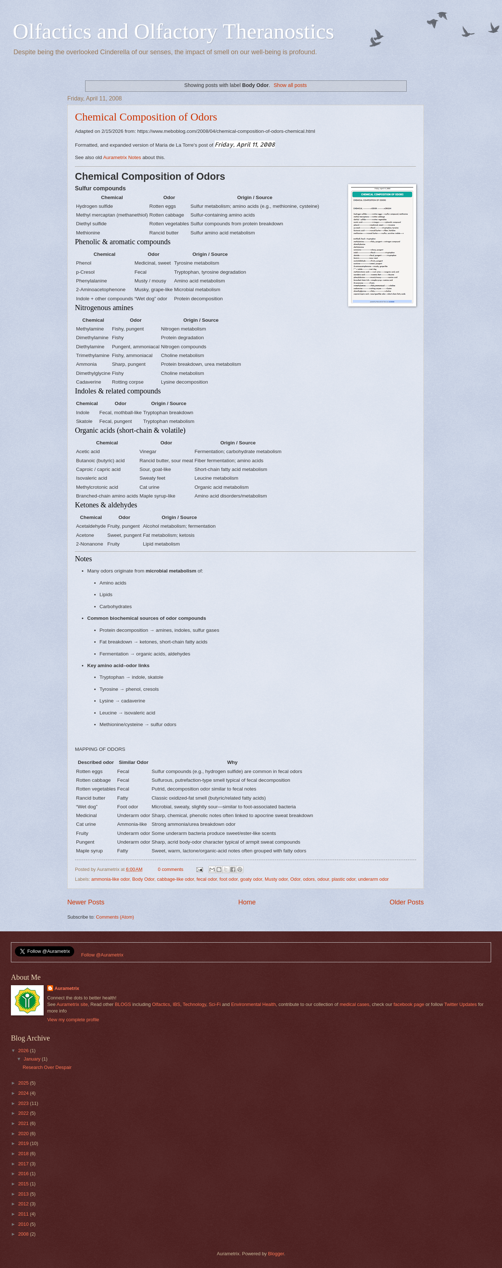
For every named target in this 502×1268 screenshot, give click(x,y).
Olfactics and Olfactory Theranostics (173, 31)
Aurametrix (67, 988)
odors (309, 879)
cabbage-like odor (175, 879)
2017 (24, 1163)
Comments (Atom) (115, 917)
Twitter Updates (460, 1004)
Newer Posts (85, 902)
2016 (24, 1173)
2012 (24, 1203)
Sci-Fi (215, 1004)
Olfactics (161, 1004)
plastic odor (343, 879)
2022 (24, 1113)
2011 (24, 1214)
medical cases (355, 1004)
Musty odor (276, 879)
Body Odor (143, 879)
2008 (24, 1234)
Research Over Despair (47, 1067)
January (32, 1059)
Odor (295, 879)
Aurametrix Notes (122, 157)
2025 (24, 1083)
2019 (24, 1143)
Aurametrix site (72, 1004)
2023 (24, 1103)
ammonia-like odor (110, 879)
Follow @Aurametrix (102, 955)
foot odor (228, 879)
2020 (24, 1133)
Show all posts (290, 85)
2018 (24, 1153)
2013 (24, 1194)
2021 (24, 1123)
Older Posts (407, 902)
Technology (194, 1004)
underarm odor (373, 879)
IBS (176, 1004)
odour (323, 879)
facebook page (409, 1004)
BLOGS (123, 1004)
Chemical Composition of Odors (146, 117)
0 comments (170, 869)
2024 (24, 1093)
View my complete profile (73, 1019)
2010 (24, 1224)
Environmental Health (253, 1004)
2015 (24, 1183)
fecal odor (206, 879)
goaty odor (251, 879)
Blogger (276, 1253)
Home (247, 902)
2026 (24, 1050)
